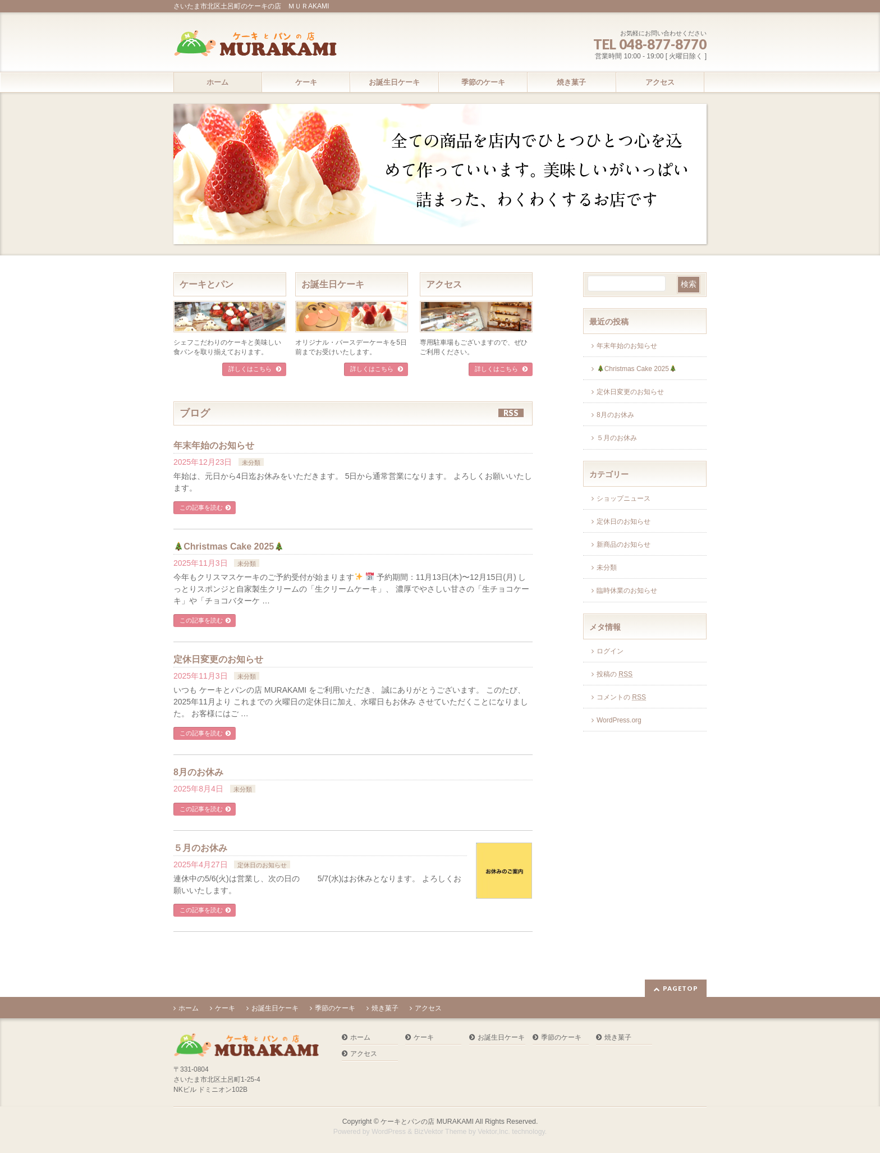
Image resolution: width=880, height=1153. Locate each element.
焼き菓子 (385, 1008)
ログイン (610, 651)
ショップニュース (623, 498)
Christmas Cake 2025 (228, 546)
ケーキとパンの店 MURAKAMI (427, 1121)
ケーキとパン (206, 284)
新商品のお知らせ (623, 544)
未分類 (251, 462)
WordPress (389, 1132)
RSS (511, 413)
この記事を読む (201, 507)
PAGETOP (680, 988)
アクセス (444, 284)
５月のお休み (200, 848)
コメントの (621, 697)
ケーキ (225, 1008)
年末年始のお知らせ (213, 445)
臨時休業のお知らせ (627, 590)
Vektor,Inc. (494, 1132)
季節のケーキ (335, 1008)
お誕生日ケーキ (332, 284)
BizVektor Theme (440, 1132)
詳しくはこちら (250, 368)
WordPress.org (619, 720)
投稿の (614, 674)
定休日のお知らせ (262, 865)
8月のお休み (198, 772)
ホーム (188, 1008)
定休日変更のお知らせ (218, 659)
